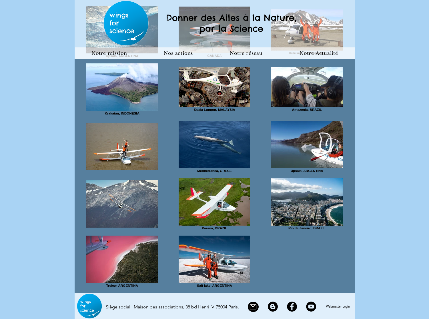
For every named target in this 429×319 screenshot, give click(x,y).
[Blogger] (273, 307)
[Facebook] (292, 307)
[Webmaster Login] (338, 307)
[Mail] (253, 307)
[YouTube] (311, 307)
